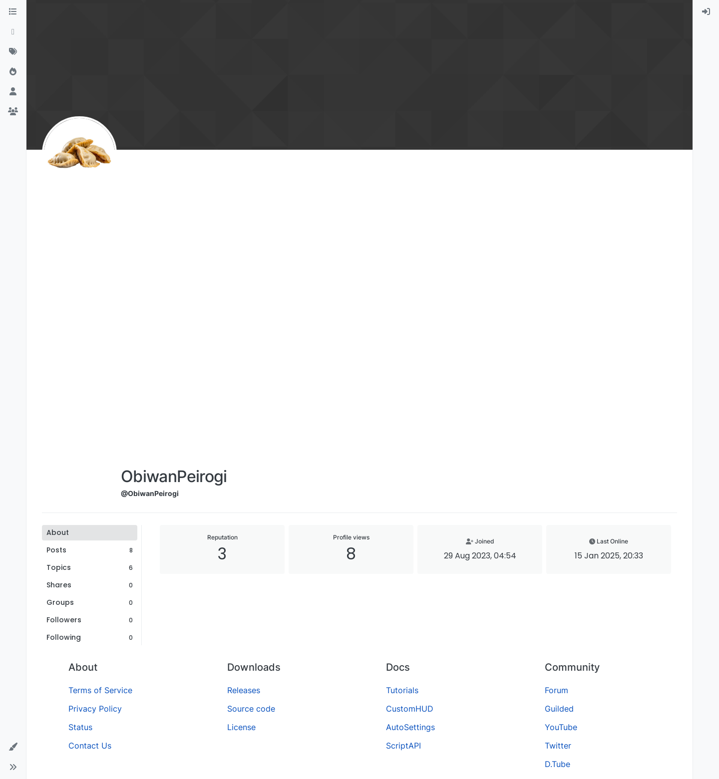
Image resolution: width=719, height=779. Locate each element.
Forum (556, 690)
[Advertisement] (174, 310)
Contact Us (89, 746)
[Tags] (13, 52)
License (241, 727)
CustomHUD (409, 709)
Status (80, 727)
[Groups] (13, 112)
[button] (13, 747)
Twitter (558, 746)
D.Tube (557, 764)
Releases (243, 690)
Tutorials (402, 690)
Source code (251, 709)
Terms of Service (100, 690)
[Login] (706, 12)
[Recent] (13, 32)
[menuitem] (706, 12)
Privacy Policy (95, 709)
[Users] (13, 92)
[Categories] (13, 12)
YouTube (561, 727)
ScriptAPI (403, 746)
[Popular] (13, 72)
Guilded (559, 709)
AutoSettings (410, 727)
